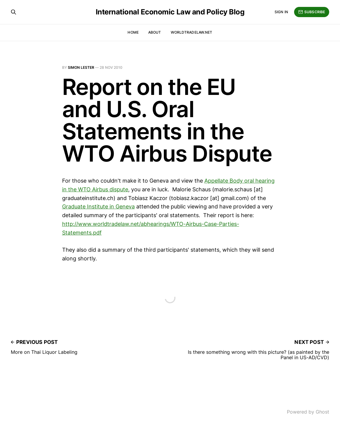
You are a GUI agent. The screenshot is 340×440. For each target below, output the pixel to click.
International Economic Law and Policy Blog (170, 12)
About (154, 32)
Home (133, 32)
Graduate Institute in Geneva (98, 206)
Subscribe (311, 12)
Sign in (281, 12)
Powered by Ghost (308, 412)
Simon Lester (81, 67)
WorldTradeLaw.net (191, 32)
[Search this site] (13, 12)
